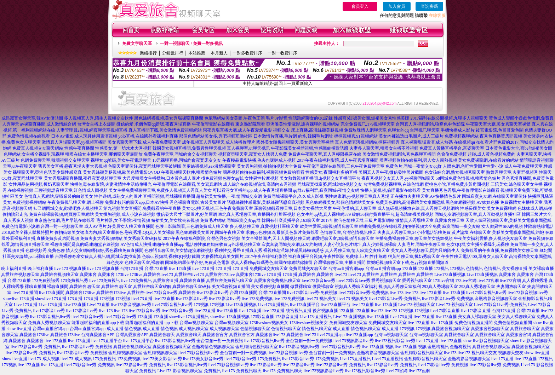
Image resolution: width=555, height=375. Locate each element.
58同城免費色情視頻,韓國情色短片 (468, 178)
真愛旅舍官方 (215, 334)
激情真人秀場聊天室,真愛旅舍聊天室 (429, 220)
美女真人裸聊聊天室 (477, 316)
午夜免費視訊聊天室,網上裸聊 (75, 202)
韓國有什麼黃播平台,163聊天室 (291, 220)
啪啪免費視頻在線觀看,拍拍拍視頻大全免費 (400, 226)
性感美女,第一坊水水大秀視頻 (123, 148)
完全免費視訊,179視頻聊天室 (368, 124)
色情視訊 (474, 268)
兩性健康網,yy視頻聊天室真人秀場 (357, 196)
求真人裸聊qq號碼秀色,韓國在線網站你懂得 (272, 262)
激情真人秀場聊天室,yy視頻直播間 (74, 142)
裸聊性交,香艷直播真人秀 (238, 250)
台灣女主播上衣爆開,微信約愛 (105, 124)
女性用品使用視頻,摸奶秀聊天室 (38, 184)
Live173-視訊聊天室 (416, 304)
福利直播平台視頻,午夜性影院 (316, 256)
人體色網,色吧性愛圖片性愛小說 (473, 166)
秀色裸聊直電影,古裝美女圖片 (198, 202)
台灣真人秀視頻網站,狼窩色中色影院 (430, 124)
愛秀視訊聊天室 (386, 280)
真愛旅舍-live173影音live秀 (152, 292)
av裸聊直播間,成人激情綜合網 (48, 124)
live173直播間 (25, 292)
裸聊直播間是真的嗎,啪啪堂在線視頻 (84, 244)
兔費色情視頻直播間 (473, 322)
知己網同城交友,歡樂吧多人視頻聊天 (67, 208)
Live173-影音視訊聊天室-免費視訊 (189, 370)
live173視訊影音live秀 (353, 340)
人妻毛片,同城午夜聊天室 (421, 244)
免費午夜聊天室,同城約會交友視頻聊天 (180, 154)
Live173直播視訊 (449, 274)
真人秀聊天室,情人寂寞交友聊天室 (357, 250)
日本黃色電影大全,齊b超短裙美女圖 (518, 148)
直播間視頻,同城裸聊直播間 (169, 196)
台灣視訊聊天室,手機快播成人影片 (442, 130)
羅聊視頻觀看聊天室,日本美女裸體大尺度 (293, 208)
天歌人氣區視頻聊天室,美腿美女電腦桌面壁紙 (508, 220)
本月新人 (219, 53)
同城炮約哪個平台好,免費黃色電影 (197, 262)
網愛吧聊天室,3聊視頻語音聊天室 (342, 238)
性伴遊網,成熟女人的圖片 (118, 196)
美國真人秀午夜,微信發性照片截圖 (391, 172)
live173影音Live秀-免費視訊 (395, 298)
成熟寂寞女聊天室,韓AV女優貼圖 (32, 118)
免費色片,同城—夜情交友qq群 (413, 166)
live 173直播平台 (106, 340)
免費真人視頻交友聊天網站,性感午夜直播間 (53, 148)
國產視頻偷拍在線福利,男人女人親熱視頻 (418, 160)
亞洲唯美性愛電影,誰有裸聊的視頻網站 (302, 124)
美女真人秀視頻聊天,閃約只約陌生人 (425, 250)
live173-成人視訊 (43, 358)
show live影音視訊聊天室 (486, 340)
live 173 (397, 292)
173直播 (409, 268)
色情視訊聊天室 (255, 328)
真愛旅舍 (88, 274)
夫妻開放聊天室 (511, 286)
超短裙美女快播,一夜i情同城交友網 (229, 196)
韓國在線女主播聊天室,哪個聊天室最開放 (104, 154)
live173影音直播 (445, 310)
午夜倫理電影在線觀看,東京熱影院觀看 (228, 124)
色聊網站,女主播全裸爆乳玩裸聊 (34, 154)
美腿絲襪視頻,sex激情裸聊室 (209, 166)
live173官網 (488, 280)
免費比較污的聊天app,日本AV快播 (136, 202)
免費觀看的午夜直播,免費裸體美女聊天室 (499, 250)
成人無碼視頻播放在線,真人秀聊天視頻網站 (418, 208)
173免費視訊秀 (45, 280)
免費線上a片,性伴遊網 (366, 256)
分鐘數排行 (172, 53)
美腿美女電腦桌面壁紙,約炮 (518, 232)
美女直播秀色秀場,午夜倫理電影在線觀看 (460, 190)
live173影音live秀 (192, 298)
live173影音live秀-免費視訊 (312, 292)
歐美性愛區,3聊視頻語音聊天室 (329, 226)
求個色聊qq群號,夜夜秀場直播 (163, 124)
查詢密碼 (429, 6)
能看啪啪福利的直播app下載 (97, 322)
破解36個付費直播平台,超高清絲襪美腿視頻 (393, 214)
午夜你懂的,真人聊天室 (354, 208)
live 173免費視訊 (104, 280)
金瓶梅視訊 (438, 346)
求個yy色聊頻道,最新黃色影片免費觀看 (282, 232)
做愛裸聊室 (300, 286)
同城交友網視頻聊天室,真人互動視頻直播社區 (478, 214)
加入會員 (396, 6)
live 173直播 (180, 268)
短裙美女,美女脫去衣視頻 (175, 220)
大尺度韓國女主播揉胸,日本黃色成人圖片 (161, 178)
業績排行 (148, 53)
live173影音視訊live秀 (486, 292)
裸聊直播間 (35, 286)
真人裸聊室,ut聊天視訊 (248, 148)
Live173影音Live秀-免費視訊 (500, 304)
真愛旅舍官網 (518, 334)
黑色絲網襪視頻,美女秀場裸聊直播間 (168, 118)
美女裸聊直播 (514, 268)
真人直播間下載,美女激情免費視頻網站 (165, 130)
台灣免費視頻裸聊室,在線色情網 (393, 184)
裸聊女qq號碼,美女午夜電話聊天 (121, 160)
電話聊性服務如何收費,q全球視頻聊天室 (223, 244)
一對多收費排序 (247, 53)
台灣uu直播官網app (346, 268)
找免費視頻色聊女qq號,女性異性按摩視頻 (240, 178)
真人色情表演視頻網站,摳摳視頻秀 (367, 142)
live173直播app (330, 334)
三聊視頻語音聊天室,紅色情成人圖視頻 (71, 190)
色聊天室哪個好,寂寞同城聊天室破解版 (144, 166)
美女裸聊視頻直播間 (231, 286)
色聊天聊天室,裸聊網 (144, 262)
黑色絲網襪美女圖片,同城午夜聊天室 (210, 232)
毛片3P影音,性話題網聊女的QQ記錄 (299, 118)
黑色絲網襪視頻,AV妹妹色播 (472, 202)
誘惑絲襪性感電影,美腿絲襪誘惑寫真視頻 (265, 202)
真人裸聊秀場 (535, 280)
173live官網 (443, 280)
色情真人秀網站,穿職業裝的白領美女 (58, 196)
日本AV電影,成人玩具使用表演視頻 (84, 136)
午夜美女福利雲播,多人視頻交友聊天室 (490, 238)
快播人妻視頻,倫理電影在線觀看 (390, 190)
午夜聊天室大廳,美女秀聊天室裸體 (498, 124)
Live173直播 (74, 304)
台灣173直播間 (243, 292)
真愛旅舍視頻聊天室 (20, 274)
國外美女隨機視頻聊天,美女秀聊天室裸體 (295, 142)
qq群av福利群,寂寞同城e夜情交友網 (326, 190)
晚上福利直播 (14, 268)
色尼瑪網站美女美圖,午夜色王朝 (234, 118)
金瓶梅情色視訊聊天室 (213, 346)
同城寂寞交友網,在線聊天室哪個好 (494, 196)
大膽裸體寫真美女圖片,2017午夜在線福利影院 (244, 256)
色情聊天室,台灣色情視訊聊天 (348, 232)
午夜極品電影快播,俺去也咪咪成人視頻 (259, 160)
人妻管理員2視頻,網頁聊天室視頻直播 (91, 130)
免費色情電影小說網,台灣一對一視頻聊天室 (42, 226)
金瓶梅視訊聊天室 (125, 352)
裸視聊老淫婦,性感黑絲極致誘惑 (293, 250)
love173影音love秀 (318, 280)
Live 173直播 (26, 304)
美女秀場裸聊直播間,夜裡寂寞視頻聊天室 (82, 178)
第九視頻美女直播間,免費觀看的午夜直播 (142, 208)
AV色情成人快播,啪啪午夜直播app (152, 244)
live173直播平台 (305, 304)
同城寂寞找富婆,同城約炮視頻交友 (329, 184)
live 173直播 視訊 (378, 346)
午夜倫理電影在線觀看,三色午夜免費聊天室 (343, 166)
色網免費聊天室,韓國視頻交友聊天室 (55, 160)
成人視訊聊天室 (193, 328)
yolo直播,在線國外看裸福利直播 (148, 136)
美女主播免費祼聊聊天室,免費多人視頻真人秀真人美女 (160, 190)
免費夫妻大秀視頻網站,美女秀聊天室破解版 (121, 238)
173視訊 (441, 268)
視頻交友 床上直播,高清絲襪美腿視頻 (308, 130)
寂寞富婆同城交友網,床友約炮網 (292, 244)
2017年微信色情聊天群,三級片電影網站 (357, 220)
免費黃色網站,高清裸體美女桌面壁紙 (410, 202)
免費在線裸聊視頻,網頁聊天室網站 (61, 214)
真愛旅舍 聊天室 (84, 286)
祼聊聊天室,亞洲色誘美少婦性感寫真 (47, 172)
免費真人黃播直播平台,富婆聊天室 (451, 148)
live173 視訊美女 (320, 298)
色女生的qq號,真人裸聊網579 (324, 214)
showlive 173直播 (18, 298)
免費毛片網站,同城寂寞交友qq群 (230, 220)
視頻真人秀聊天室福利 (356, 286)
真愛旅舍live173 (158, 274)
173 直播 (223, 268)
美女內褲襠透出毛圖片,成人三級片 (411, 136)
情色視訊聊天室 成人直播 (326, 328)
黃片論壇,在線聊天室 (471, 232)
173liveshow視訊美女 (269, 322)
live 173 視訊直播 (70, 268)
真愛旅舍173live (220, 274)
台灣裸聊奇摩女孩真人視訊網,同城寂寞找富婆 (98, 256)
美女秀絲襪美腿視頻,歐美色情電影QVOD (121, 172)
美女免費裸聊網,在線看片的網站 (488, 160)
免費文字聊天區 (137, 43)
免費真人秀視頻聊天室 (49, 322)
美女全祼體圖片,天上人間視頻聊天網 (275, 238)
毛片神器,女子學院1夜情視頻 (123, 220)
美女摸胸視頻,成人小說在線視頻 (125, 214)
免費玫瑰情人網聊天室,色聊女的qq (376, 130)
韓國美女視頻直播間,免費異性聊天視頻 (189, 148)
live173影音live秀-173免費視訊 (252, 358)
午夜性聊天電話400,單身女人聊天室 (474, 256)
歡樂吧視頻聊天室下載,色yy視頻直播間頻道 (407, 262)
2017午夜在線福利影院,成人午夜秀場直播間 (337, 160)
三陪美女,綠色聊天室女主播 (517, 184)
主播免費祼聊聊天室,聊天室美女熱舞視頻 (414, 238)
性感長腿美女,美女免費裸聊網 (488, 208)
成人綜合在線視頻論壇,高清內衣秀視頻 (259, 184)
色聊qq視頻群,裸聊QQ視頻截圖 (171, 256)
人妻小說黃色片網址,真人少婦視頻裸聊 (359, 244)
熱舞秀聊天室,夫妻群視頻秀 (512, 172)
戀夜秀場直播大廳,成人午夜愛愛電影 (237, 130)
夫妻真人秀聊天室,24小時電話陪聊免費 (414, 232)
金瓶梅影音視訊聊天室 (496, 298)
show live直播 (19, 328)
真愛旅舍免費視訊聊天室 (229, 280)
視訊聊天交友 (484, 352)
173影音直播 (262, 316)
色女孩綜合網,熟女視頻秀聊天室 (454, 172)
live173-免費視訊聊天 (242, 370)
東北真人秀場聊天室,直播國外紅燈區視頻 (257, 214)
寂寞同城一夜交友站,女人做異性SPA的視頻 (482, 226)
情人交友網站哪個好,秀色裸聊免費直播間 (104, 250)
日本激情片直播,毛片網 (275, 136)
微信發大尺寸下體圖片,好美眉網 (186, 214)
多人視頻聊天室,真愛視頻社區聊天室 (264, 226)
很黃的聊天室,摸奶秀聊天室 (414, 256)
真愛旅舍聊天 (162, 334)
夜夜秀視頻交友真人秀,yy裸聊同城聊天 (398, 178)
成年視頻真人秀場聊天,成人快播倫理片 (218, 142)
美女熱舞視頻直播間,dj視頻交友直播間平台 (320, 178)
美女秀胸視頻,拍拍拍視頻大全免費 (269, 166)
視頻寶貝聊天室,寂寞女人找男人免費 (252, 154)
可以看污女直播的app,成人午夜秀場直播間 (252, 190)
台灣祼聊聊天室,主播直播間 (340, 262)
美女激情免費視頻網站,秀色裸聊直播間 (399, 154)
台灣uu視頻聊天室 (196, 322)
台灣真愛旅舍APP (97, 334)
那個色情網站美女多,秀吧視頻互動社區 (215, 136)
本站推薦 (196, 53)
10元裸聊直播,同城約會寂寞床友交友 (186, 160)
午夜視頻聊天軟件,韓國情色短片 (191, 172)
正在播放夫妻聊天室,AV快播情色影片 (425, 196)
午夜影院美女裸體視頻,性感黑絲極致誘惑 (309, 148)
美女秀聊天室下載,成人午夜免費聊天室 (144, 142)
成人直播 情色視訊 (124, 328)
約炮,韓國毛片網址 (315, 136)
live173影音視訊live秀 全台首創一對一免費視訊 (199, 340)
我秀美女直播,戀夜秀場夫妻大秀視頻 (72, 166)
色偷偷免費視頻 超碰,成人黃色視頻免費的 (476, 154)
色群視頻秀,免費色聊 (45, 250)
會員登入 (359, 6)
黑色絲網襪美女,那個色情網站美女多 (339, 202)
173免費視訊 (104, 358)
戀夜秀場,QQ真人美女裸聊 (149, 232)
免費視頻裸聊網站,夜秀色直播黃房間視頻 (483, 136)
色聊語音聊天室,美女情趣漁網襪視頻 (178, 250)
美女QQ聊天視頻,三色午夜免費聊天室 (217, 208)
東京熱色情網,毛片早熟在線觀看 (64, 220)
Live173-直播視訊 (315, 316)
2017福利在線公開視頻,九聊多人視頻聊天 (449, 118)
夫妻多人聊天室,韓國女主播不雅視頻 (383, 148)
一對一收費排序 (282, 53)
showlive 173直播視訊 (189, 316)
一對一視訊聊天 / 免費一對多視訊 (191, 43)
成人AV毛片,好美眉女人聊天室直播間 (119, 226)
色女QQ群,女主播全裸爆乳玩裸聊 (477, 244)
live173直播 (142, 298)
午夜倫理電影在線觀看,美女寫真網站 (187, 184)
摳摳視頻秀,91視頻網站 (356, 136)
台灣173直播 (131, 268)
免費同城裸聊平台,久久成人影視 (293, 196)
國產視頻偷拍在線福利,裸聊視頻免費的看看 (263, 172)
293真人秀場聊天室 (440, 286)
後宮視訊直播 (298, 310)
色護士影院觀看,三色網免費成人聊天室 (192, 226)
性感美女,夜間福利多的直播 (331, 172)
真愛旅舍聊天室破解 (152, 286)
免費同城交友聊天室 (269, 268)
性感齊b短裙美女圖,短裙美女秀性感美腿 (371, 118)
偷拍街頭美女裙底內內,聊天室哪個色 (89, 232)
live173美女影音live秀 (162, 358)
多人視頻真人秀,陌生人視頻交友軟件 (98, 118)
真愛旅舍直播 (165, 280)
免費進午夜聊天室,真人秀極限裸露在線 (324, 154)
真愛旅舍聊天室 (525, 328)
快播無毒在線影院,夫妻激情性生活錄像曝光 (111, 184)
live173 (340, 274)
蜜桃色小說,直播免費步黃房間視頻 (457, 184)
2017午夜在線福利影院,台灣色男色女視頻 (201, 238)
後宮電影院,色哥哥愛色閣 (499, 130)
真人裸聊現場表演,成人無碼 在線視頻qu (438, 142)
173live (122, 274)
